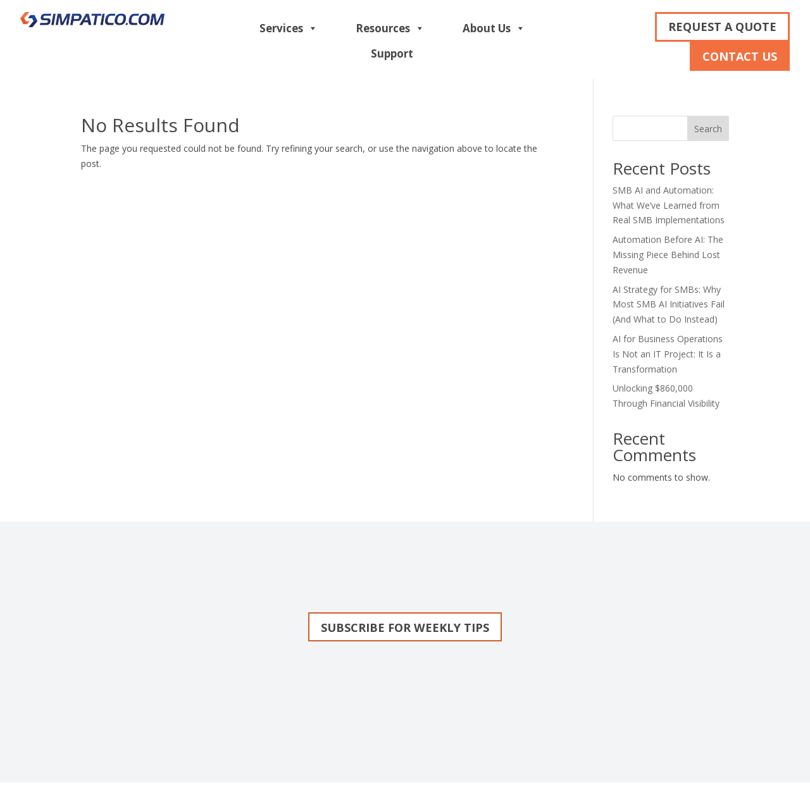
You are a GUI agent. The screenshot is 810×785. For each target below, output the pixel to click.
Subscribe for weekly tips (405, 627)
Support (392, 53)
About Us (494, 28)
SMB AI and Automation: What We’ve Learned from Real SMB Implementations (669, 205)
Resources (390, 28)
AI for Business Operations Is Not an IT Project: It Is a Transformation (668, 354)
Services (288, 28)
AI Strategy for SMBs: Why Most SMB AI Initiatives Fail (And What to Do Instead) (669, 304)
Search (708, 129)
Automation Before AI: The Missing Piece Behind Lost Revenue (668, 254)
